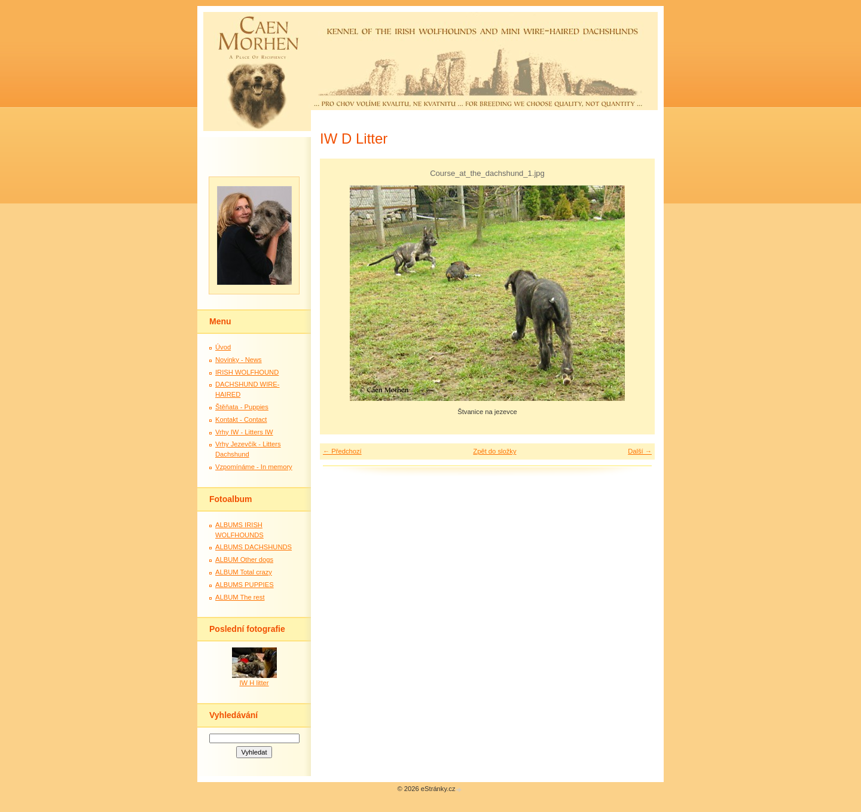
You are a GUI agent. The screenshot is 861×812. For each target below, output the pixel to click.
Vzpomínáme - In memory (253, 466)
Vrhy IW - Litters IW (244, 432)
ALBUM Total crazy (243, 572)
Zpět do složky (494, 451)
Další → (640, 451)
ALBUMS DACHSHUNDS (253, 547)
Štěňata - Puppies (241, 406)
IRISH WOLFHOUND (247, 372)
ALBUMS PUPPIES (244, 584)
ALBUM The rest (240, 597)
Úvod (223, 347)
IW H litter (253, 682)
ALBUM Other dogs (244, 559)
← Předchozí (342, 451)
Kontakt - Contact (241, 419)
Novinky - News (238, 359)
